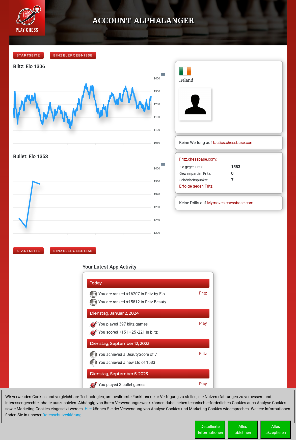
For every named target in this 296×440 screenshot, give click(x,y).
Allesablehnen (243, 429)
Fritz (202, 293)
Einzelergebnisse (73, 55)
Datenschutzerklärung (62, 415)
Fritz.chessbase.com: (198, 159)
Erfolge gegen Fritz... (197, 186)
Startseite (28, 55)
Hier (88, 408)
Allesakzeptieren (275, 429)
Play (202, 323)
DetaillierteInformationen (210, 429)
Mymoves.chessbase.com (230, 202)
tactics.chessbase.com (233, 142)
